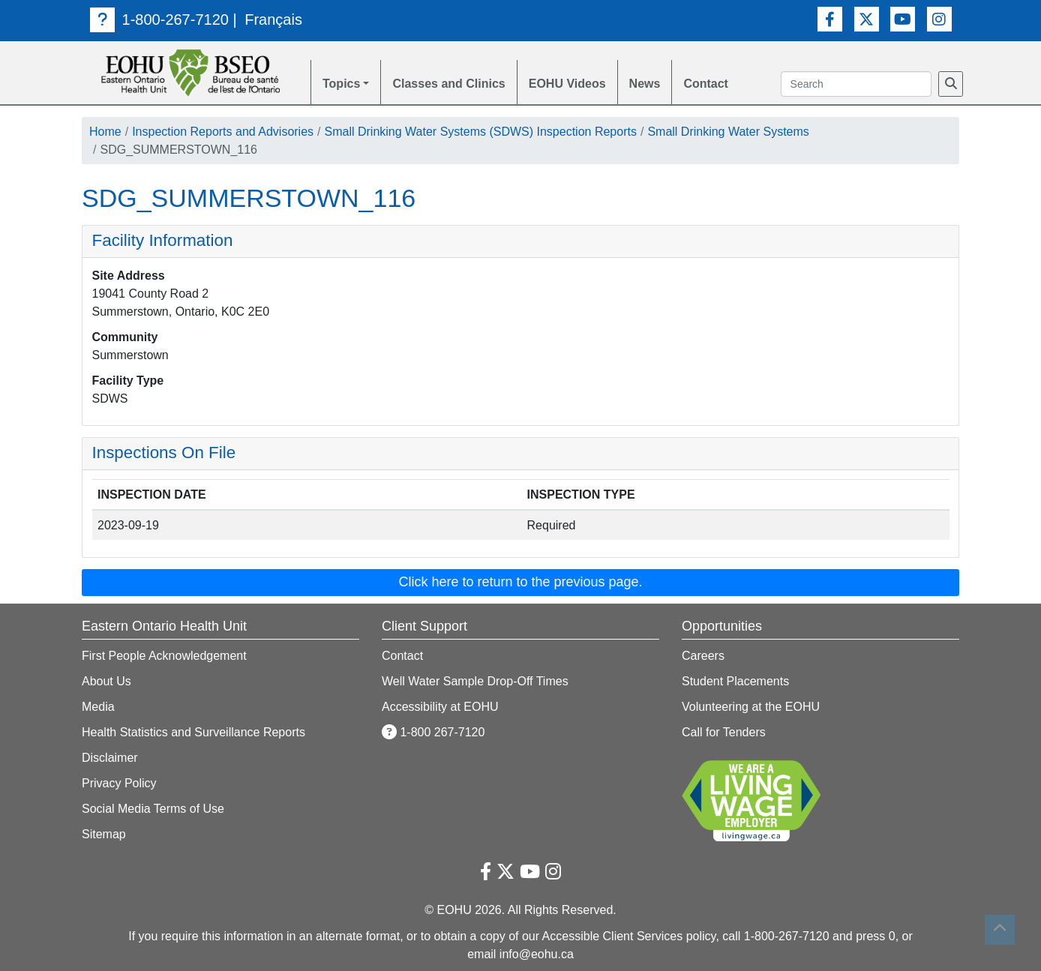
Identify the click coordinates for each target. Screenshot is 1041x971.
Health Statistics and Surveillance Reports (193, 732)
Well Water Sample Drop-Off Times (475, 681)
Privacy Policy (119, 783)
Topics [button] (341, 83)
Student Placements (735, 681)
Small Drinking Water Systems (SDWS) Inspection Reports (481, 131)
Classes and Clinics (448, 83)
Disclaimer (110, 757)
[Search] (950, 84)
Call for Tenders (724, 732)
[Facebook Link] (830, 19)
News (645, 83)
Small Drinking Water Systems (727, 131)
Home (105, 131)
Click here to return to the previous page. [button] (520, 581)
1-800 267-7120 (433, 732)
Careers (703, 655)
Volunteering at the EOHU (751, 706)
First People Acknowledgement (164, 655)
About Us (106, 681)
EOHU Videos (567, 83)
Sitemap (104, 834)
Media (98, 706)
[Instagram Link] (939, 19)
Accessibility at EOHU (440, 706)
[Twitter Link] (866, 19)
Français (273, 19)
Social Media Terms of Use (153, 808)
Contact (705, 83)
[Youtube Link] (902, 19)
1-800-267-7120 (159, 19)
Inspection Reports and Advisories (223, 131)
